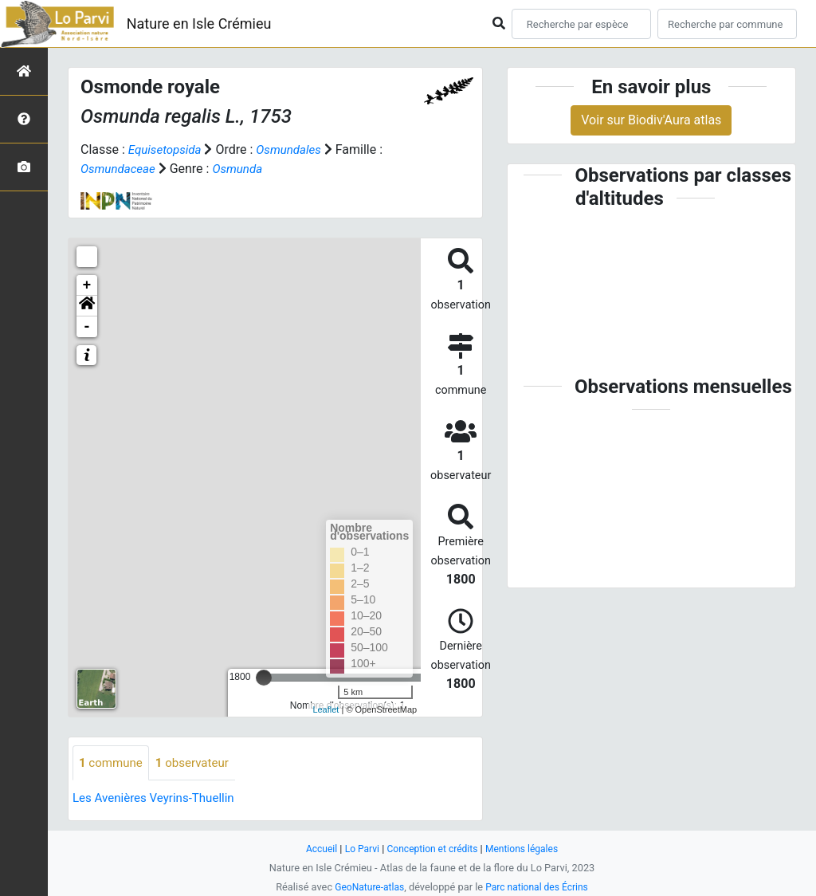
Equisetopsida (167, 149)
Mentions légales (526, 849)
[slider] (264, 678)
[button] (86, 306)
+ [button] (87, 285)
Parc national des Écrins (539, 887)
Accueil (315, 849)
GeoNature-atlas (366, 887)
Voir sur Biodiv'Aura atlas (651, 120)
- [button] (87, 326)
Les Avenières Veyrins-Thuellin (159, 799)
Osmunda (243, 168)
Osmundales (295, 149)
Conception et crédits (432, 849)
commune (113, 763)
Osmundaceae (120, 168)
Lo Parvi (357, 849)
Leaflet (325, 709)
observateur (198, 763)
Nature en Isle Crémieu (199, 23)
